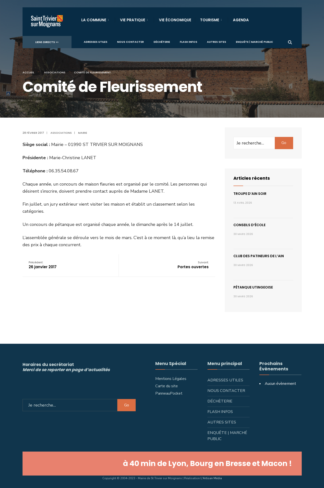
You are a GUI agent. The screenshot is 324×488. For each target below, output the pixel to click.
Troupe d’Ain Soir (249, 193)
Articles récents (251, 178)
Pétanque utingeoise (253, 287)
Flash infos (188, 42)
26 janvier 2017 (43, 264)
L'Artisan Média (211, 478)
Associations (54, 72)
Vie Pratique (132, 19)
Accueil (28, 72)
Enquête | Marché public (254, 42)
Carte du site (166, 386)
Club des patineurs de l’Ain (258, 256)
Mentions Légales (170, 378)
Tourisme (209, 19)
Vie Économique (175, 19)
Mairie (82, 133)
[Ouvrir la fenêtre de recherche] (290, 41)
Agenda (241, 19)
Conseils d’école (249, 224)
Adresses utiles (95, 42)
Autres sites (216, 42)
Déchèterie (162, 42)
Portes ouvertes (193, 264)
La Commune (93, 19)
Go (283, 142)
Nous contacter (130, 42)
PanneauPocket (168, 393)
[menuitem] (98, 19)
